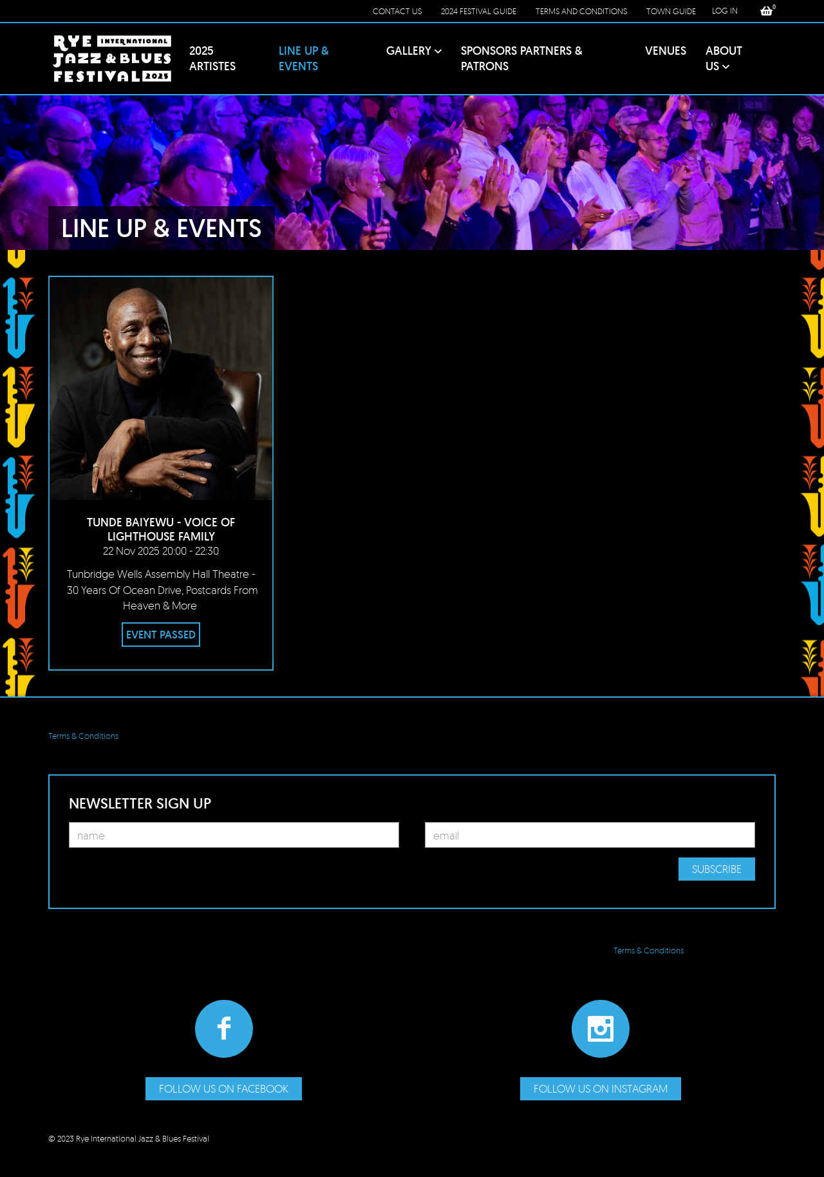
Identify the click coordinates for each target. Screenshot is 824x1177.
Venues (665, 50)
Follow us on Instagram (601, 1088)
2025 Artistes (212, 58)
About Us (724, 58)
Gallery (408, 50)
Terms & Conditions (83, 736)
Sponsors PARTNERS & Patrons (522, 58)
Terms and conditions (581, 11)
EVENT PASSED (161, 634)
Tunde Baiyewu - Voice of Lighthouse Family (161, 529)
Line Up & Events (304, 58)
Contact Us (397, 11)
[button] (766, 11)
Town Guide (671, 11)
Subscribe (717, 869)
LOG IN (725, 10)
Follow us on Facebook (223, 1088)
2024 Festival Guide (478, 11)
